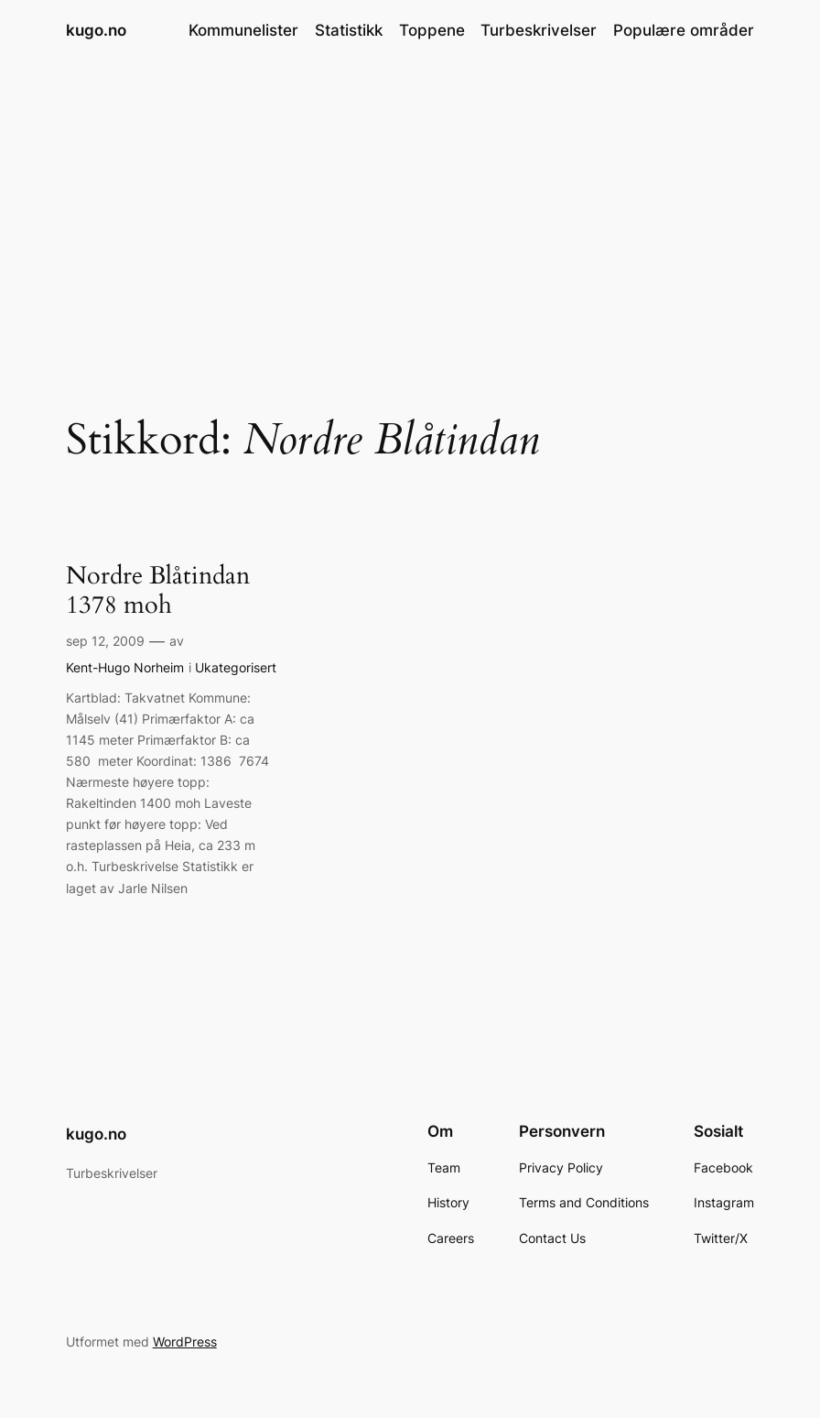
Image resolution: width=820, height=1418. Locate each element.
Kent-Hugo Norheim (125, 667)
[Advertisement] (410, 207)
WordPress (185, 1341)
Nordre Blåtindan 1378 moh (158, 591)
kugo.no (96, 29)
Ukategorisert (235, 667)
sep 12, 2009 (105, 641)
